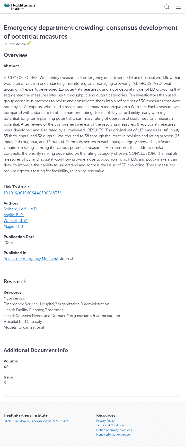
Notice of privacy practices (114, 430)
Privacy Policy (105, 420)
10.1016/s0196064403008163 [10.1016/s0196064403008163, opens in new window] (33, 193)
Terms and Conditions (110, 425)
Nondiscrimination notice (113, 434)
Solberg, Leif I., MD (20, 209)
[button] (167, 7)
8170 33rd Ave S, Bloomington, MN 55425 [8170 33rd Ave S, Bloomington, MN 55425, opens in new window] (36, 421)
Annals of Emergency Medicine (31, 259)
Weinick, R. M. (16, 221)
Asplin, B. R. (14, 215)
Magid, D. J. (14, 226)
